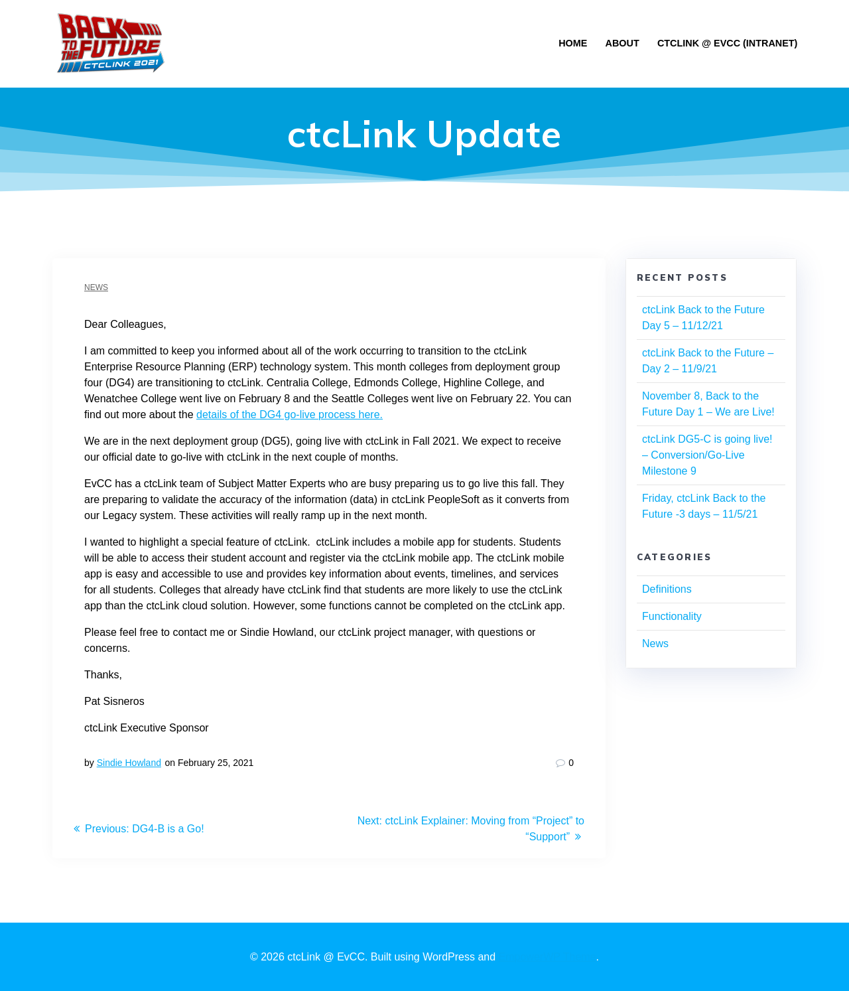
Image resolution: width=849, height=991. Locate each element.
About (622, 43)
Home (572, 43)
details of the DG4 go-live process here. (289, 414)
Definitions (667, 589)
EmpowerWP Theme (547, 956)
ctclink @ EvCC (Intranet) (727, 43)
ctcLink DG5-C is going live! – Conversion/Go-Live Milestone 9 (707, 455)
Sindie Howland (129, 762)
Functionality (672, 616)
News (96, 287)
